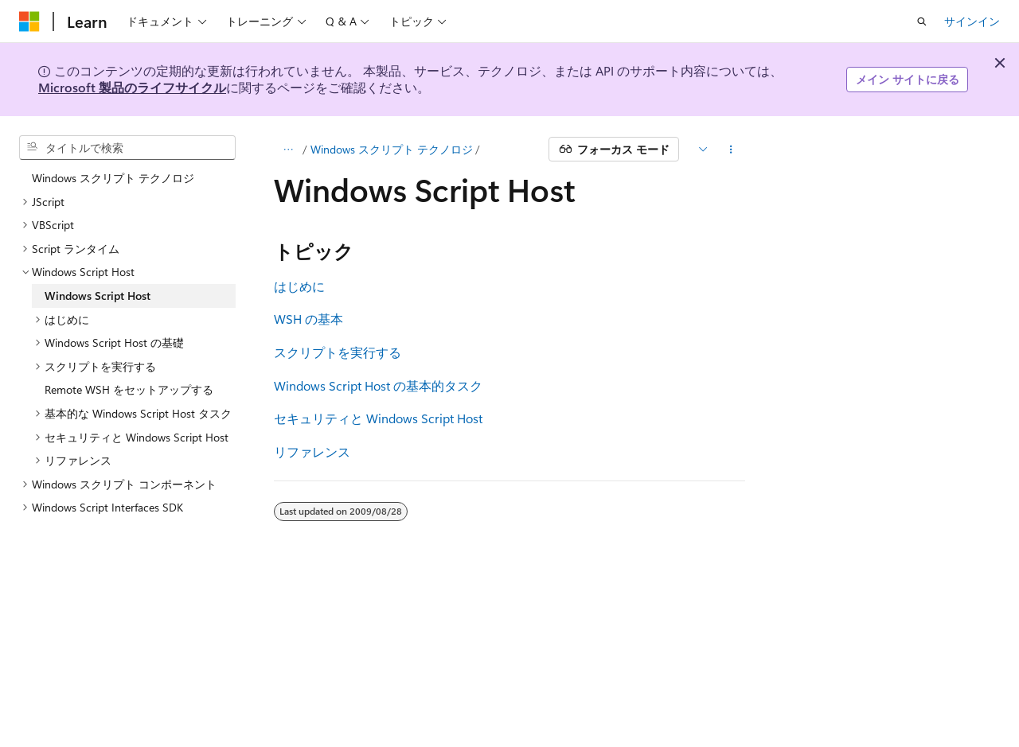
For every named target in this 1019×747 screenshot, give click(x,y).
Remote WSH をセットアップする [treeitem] (129, 389)
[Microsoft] (29, 21)
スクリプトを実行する (337, 352)
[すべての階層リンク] (288, 149)
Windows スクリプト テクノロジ (391, 149)
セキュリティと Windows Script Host (378, 418)
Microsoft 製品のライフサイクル (132, 87)
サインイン (972, 21)
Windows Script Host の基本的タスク (378, 385)
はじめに (299, 286)
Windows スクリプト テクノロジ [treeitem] (113, 177)
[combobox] (127, 148)
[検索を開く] (922, 21)
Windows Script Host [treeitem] (97, 295)
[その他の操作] (731, 149)
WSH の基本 (308, 318)
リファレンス (312, 451)
